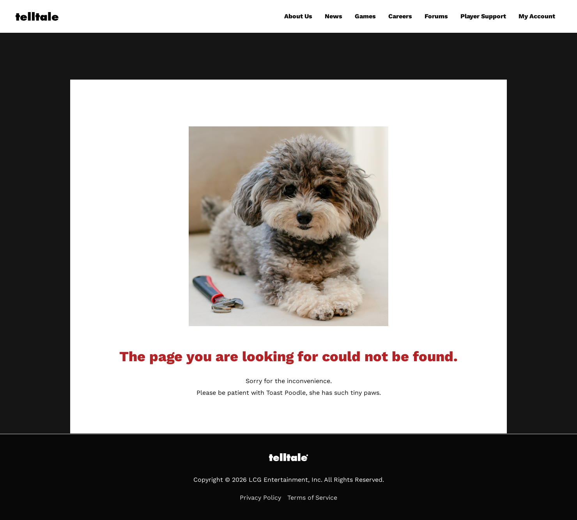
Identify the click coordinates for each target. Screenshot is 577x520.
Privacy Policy (260, 497)
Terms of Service (312, 497)
